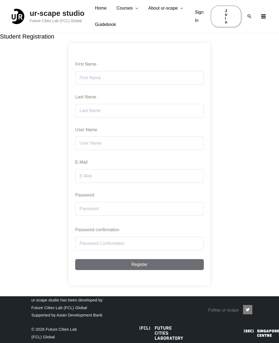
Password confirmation (97, 240)
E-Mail (81, 173)
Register (139, 275)
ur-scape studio (57, 19)
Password (84, 206)
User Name (86, 140)
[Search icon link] (249, 22)
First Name (85, 75)
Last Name (85, 107)
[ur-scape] (247, 309)
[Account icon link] (199, 22)
